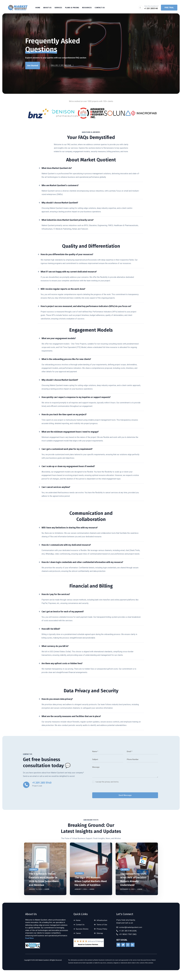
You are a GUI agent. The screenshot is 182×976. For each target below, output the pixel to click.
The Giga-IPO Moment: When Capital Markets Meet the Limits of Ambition (91, 881)
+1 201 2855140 (151, 8)
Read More (29, 938)
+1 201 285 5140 (41, 782)
